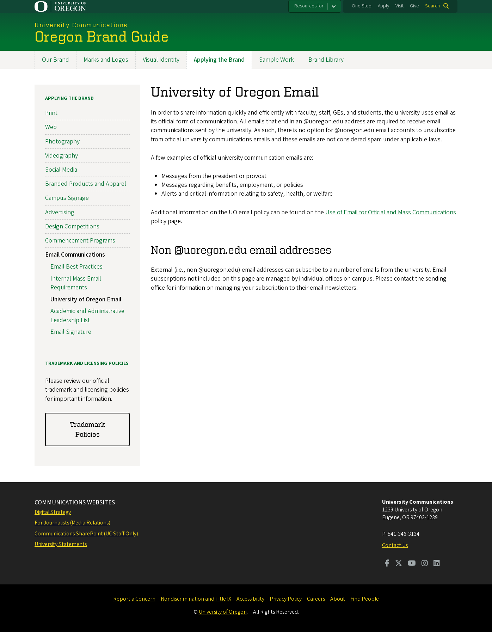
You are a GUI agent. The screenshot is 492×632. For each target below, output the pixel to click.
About (337, 599)
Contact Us (395, 545)
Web (51, 127)
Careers (316, 599)
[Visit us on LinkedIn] (437, 564)
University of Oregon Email (85, 299)
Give (414, 6)
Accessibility (250, 599)
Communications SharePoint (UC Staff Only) (86, 534)
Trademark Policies (87, 429)
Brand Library (326, 59)
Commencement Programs (80, 240)
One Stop (361, 6)
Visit (399, 6)
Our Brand (55, 59)
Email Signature (70, 331)
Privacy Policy (286, 599)
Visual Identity (161, 59)
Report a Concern (134, 599)
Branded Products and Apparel (85, 183)
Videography (61, 155)
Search (432, 6)
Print (51, 113)
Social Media (61, 169)
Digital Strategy (53, 512)
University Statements (61, 544)
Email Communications (75, 254)
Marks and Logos (106, 59)
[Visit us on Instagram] (425, 564)
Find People (364, 599)
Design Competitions (72, 226)
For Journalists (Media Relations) (72, 523)
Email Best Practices (76, 266)
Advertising (59, 212)
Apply (383, 6)
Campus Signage (67, 198)
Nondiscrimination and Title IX (196, 599)
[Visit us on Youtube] (412, 564)
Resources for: (309, 6)
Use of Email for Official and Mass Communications (390, 212)
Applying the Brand (219, 59)
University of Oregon (223, 612)
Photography (62, 141)
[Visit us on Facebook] (387, 564)
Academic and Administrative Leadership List (87, 315)
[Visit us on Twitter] (398, 564)
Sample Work (276, 59)
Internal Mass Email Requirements (75, 283)
